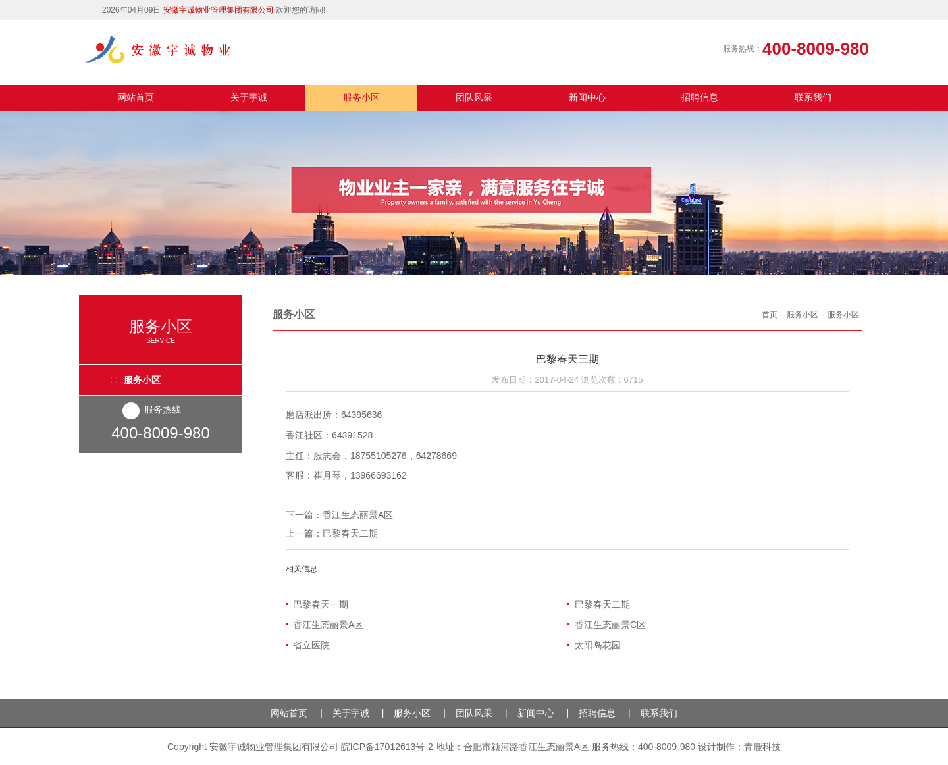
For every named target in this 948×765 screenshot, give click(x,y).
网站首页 (135, 97)
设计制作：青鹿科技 (739, 746)
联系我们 (813, 97)
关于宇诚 (248, 97)
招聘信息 (699, 97)
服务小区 (361, 97)
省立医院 (311, 645)
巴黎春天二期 (350, 533)
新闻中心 (587, 97)
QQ (857, 12)
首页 (769, 314)
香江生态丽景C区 (610, 625)
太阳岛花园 (598, 645)
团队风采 (474, 97)
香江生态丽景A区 (358, 515)
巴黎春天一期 (320, 604)
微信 (832, 11)
